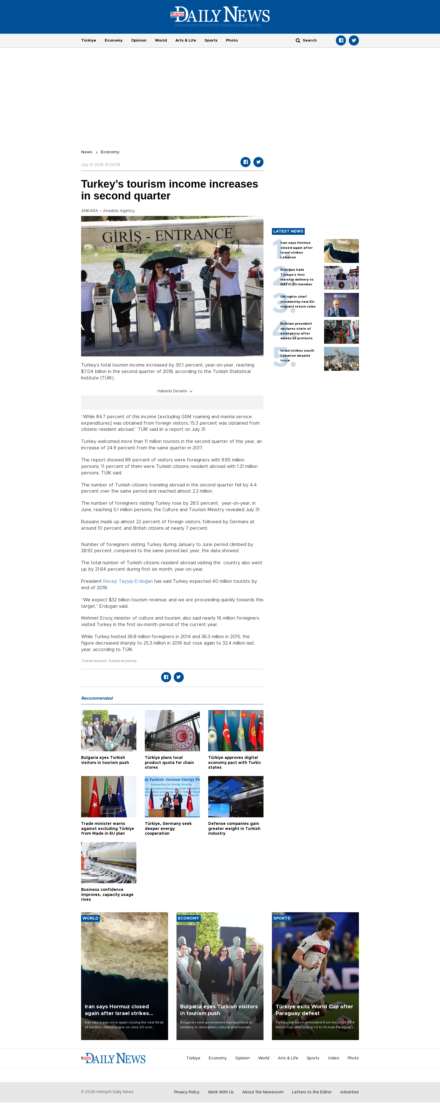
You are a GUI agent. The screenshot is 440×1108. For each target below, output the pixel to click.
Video (333, 1058)
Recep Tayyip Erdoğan (128, 581)
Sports (211, 40)
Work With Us (221, 1092)
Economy (114, 40)
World (161, 40)
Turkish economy (122, 661)
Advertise (349, 1092)
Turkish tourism (93, 661)
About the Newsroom (263, 1092)
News (86, 152)
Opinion (138, 40)
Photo (232, 40)
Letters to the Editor (312, 1092)
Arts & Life (185, 40)
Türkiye (88, 40)
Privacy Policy (187, 1092)
